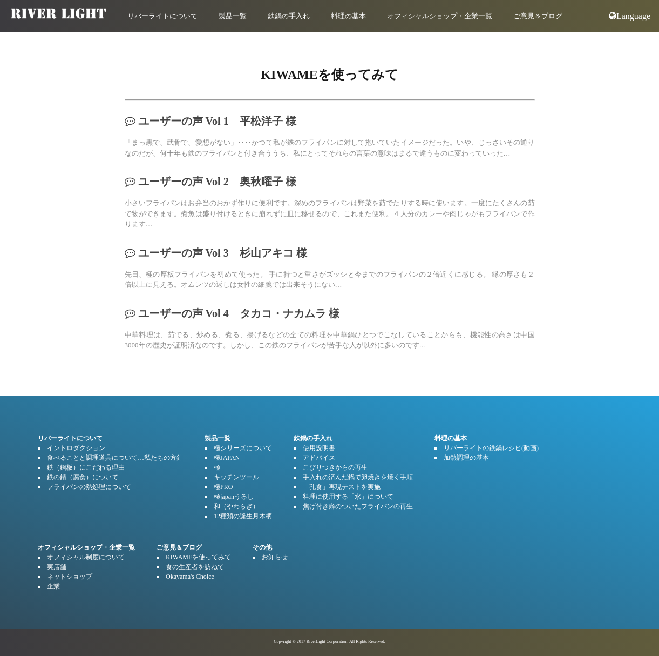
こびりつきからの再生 (335, 467)
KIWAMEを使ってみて (198, 557)
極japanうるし (234, 496)
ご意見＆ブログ (537, 16)
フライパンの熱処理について (89, 487)
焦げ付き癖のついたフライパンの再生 (358, 506)
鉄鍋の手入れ (289, 16)
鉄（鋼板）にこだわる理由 (86, 467)
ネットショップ (69, 576)
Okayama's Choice (190, 576)
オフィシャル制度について (86, 557)
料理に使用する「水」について (348, 496)
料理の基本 (348, 16)
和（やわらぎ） (236, 506)
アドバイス (319, 457)
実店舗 (56, 567)
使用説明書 (319, 448)
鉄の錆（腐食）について (82, 477)
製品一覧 (233, 16)
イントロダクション (76, 448)
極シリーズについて (243, 448)
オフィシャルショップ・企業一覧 (439, 16)
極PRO (223, 487)
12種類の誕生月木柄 (243, 516)
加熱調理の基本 (466, 457)
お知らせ (275, 557)
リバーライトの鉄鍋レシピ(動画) (491, 448)
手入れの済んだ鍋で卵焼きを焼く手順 (358, 477)
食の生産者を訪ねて (195, 567)
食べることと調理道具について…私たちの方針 (115, 457)
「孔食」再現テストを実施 (342, 487)
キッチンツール (236, 477)
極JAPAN (227, 457)
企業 (53, 586)
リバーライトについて (162, 16)
